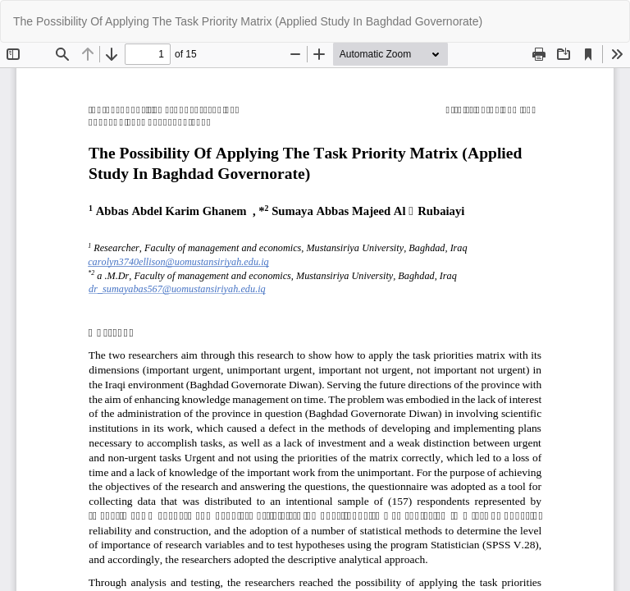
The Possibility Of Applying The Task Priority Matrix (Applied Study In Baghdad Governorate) (247, 21)
